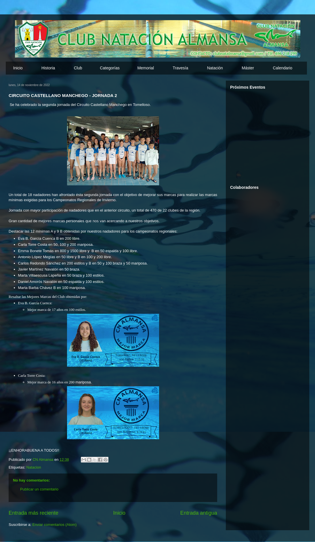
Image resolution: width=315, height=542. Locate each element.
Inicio (18, 68)
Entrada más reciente (33, 513)
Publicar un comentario (39, 489)
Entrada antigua (198, 513)
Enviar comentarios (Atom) (54, 524)
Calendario (282, 68)
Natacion (33, 467)
